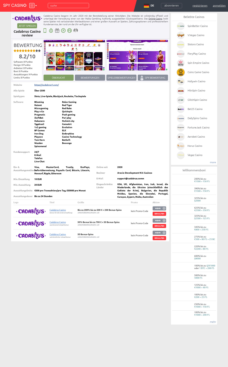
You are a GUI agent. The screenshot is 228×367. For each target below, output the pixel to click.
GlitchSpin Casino (197, 99)
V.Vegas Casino (196, 35)
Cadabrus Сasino (58, 210)
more (213, 162)
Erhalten (159, 214)
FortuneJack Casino (198, 127)
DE (149, 6)
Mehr (158, 208)
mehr (213, 321)
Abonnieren (171, 5)
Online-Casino (155, 18)
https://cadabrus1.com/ (46, 85)
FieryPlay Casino (197, 53)
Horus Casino (194, 145)
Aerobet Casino (196, 136)
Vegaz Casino (195, 155)
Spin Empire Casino (198, 62)
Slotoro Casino (196, 44)
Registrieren (200, 5)
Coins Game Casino (198, 72)
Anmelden (219, 5)
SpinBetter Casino (198, 26)
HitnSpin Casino (196, 90)
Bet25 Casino (195, 109)
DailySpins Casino (197, 118)
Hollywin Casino (196, 81)
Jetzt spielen (27, 25)
